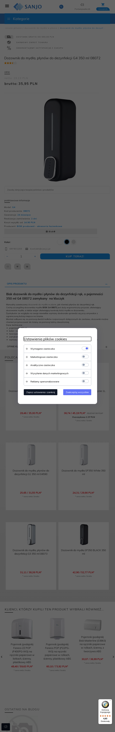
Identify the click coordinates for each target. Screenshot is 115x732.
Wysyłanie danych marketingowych (49, 373)
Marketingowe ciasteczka (44, 356)
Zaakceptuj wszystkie (77, 392)
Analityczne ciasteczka (42, 365)
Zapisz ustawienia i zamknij (40, 392)
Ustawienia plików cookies (45, 339)
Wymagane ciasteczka (42, 348)
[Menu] (110, 701)
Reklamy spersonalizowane (44, 381)
